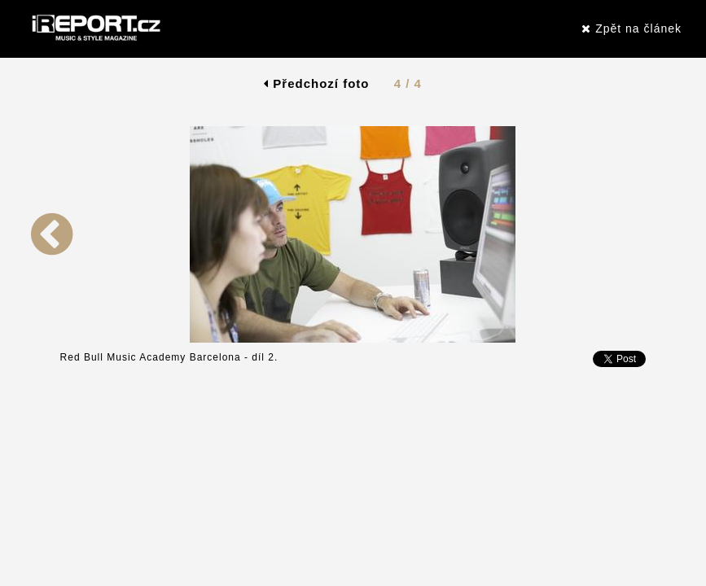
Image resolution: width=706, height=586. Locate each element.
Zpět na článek (631, 28)
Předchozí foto (316, 83)
